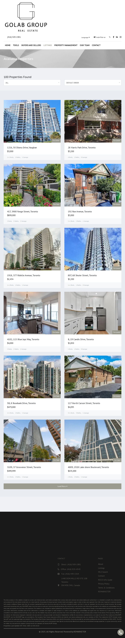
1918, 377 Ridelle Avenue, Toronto (23, 275)
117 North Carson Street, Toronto (84, 403)
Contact (96, 45)
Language (85, 37)
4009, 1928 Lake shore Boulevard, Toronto (88, 467)
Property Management (65, 45)
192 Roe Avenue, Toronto (80, 211)
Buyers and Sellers (31, 45)
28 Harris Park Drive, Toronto (82, 147)
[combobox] (32, 83)
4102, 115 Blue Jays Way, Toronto (23, 339)
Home (7, 45)
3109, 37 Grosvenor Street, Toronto (24, 467)
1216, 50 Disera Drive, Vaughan (22, 147)
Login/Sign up (99, 37)
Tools (16, 45)
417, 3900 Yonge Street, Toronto (22, 211)
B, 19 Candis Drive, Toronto (81, 339)
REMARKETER (80, 631)
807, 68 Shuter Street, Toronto (82, 275)
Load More (62, 486)
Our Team (84, 45)
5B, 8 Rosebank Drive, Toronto (21, 403)
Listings (47, 45)
